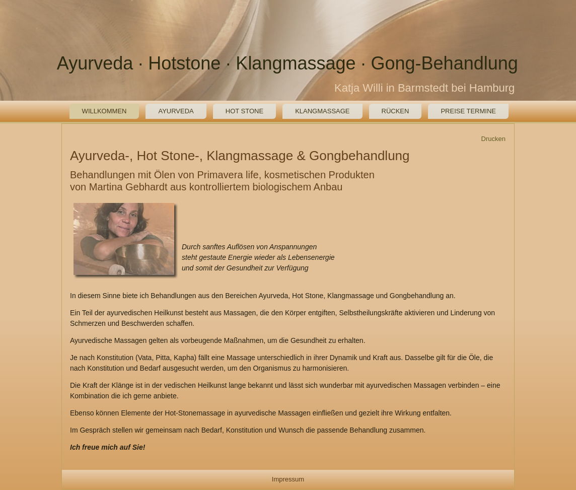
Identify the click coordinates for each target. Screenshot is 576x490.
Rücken (395, 111)
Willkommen (104, 111)
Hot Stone (244, 111)
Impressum (288, 479)
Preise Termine (468, 111)
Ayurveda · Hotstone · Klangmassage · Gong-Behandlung (287, 63)
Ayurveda (175, 111)
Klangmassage (322, 111)
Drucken (493, 139)
